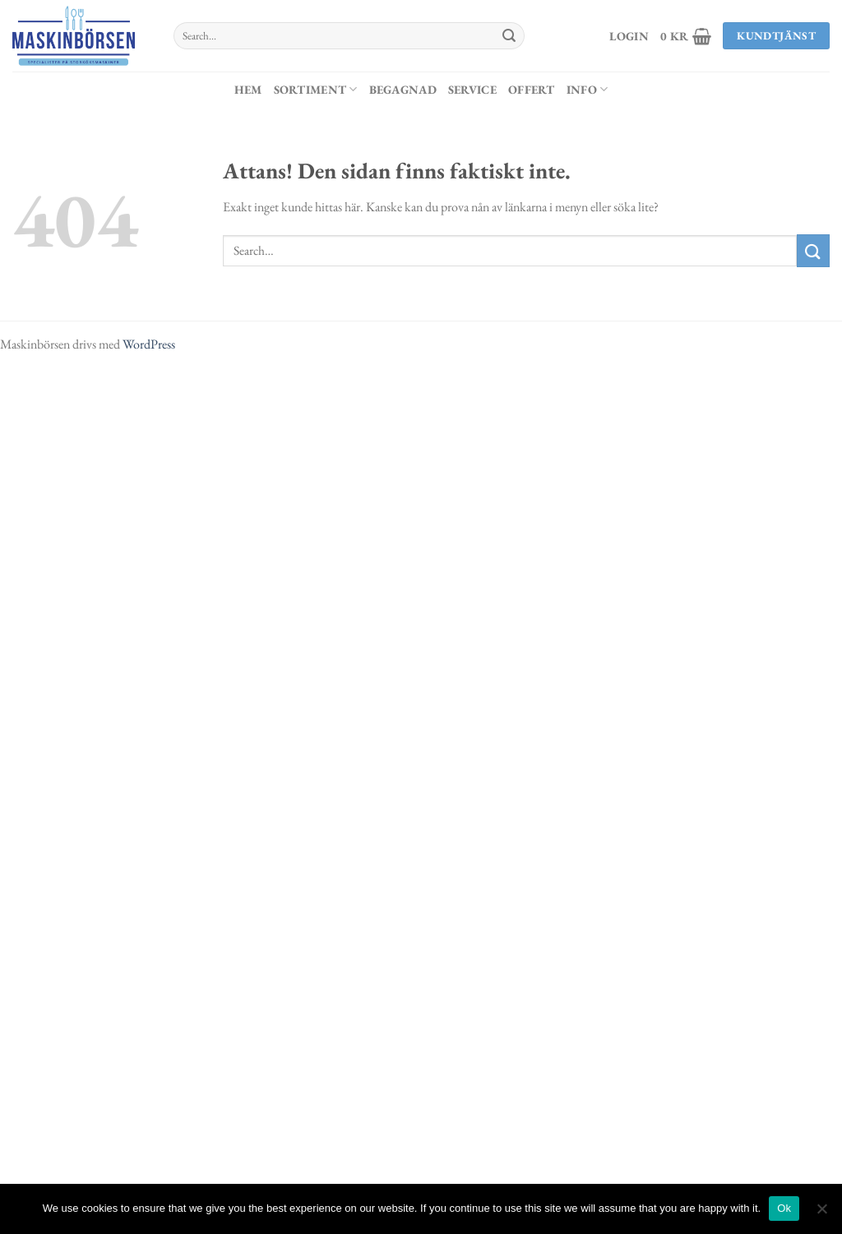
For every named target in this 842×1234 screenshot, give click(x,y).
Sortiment (316, 89)
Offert (531, 89)
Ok (784, 1208)
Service (472, 89)
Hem (248, 89)
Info (587, 89)
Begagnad (403, 89)
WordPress (149, 344)
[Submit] (509, 36)
